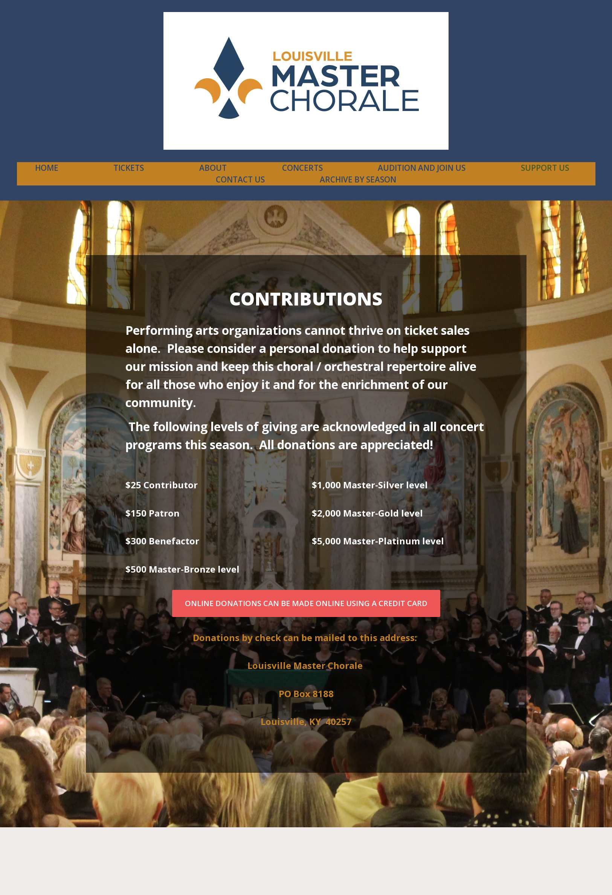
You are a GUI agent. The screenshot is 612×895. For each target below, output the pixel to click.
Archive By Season (358, 179)
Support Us (545, 168)
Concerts (302, 168)
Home (46, 168)
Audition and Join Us (421, 168)
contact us (240, 179)
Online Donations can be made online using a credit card (306, 603)
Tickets (128, 168)
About (213, 168)
